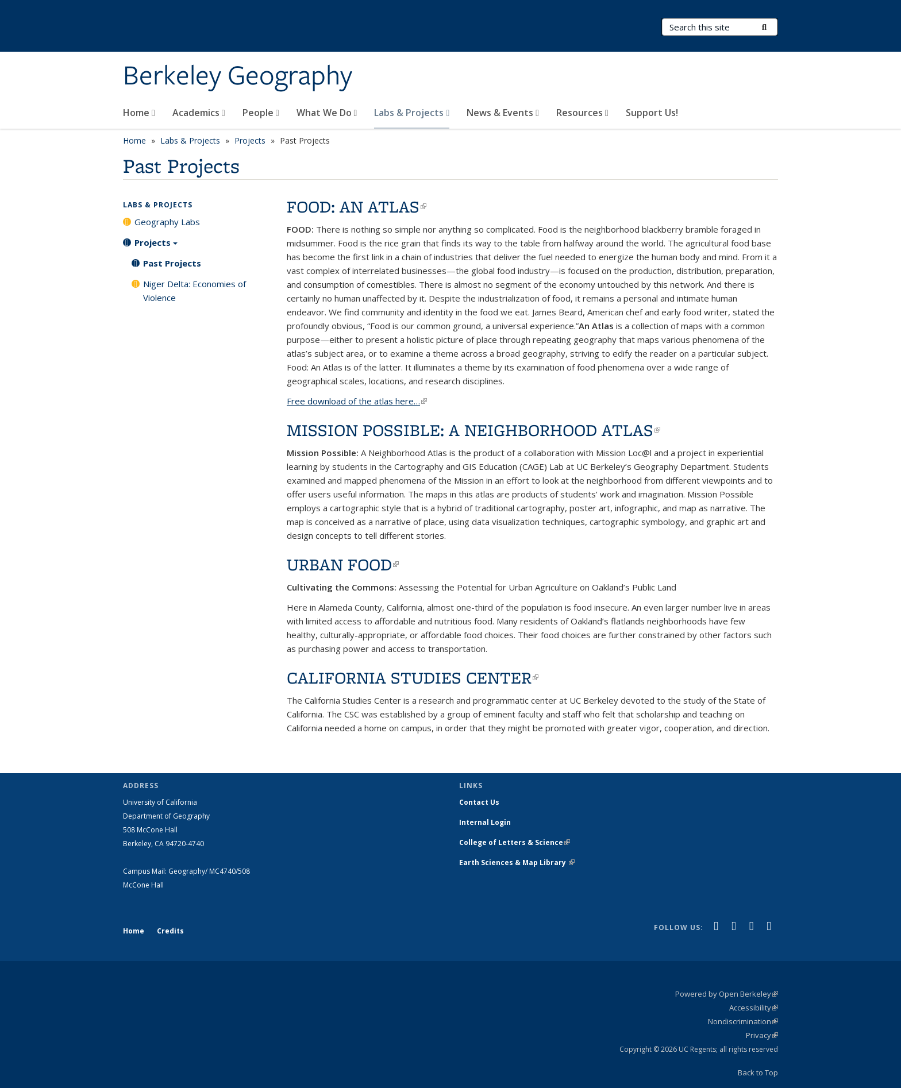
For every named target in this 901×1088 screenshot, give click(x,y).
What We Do (327, 112)
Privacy (762, 1035)
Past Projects (172, 263)
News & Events (503, 112)
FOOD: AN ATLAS (356, 206)
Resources (582, 112)
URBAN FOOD (343, 564)
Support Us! (652, 112)
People (260, 112)
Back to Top (758, 1072)
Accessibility (753, 1007)
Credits (170, 931)
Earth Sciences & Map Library (517, 862)
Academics (198, 112)
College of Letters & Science (514, 842)
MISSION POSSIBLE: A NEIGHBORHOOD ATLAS (473, 430)
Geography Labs (167, 221)
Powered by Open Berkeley (726, 994)
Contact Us (479, 802)
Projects (249, 140)
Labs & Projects (411, 112)
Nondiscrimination (743, 1021)
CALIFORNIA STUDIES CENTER (412, 677)
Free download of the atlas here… (357, 401)
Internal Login (485, 822)
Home (139, 112)
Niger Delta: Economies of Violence (194, 290)
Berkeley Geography (237, 76)
